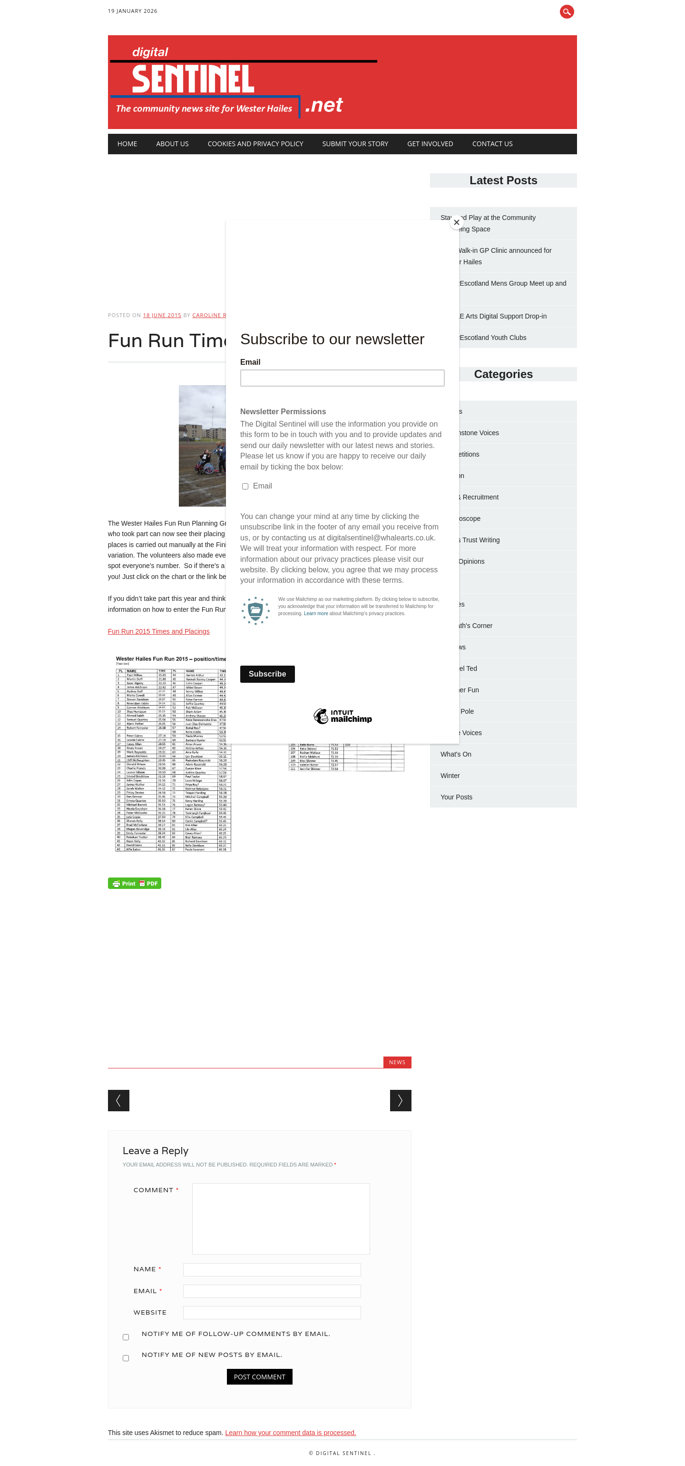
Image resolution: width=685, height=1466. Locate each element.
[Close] (457, 222)
